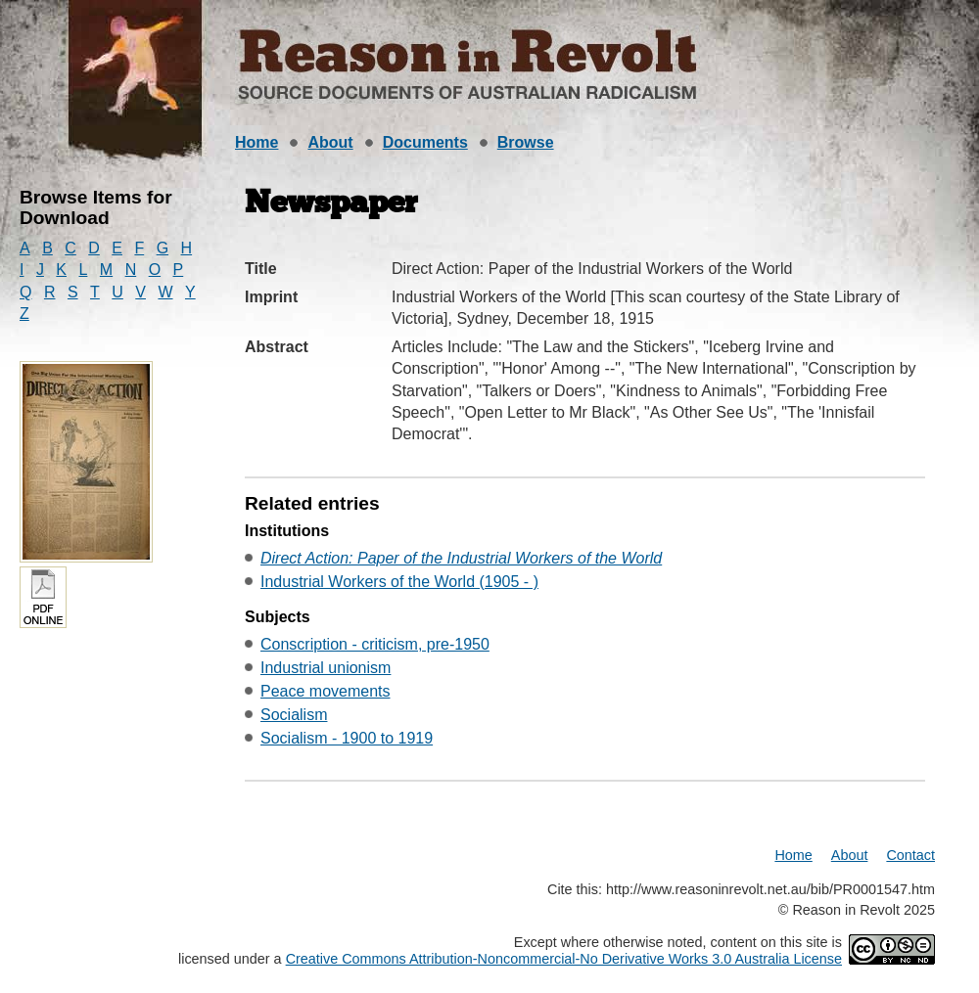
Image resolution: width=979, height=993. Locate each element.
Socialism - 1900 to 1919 (346, 738)
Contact (910, 855)
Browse (525, 142)
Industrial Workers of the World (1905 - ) (399, 581)
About (329, 142)
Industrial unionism (325, 667)
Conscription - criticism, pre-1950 (375, 644)
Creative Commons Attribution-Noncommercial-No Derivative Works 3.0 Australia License (564, 959)
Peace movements (325, 691)
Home (256, 142)
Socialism (293, 714)
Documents (425, 142)
